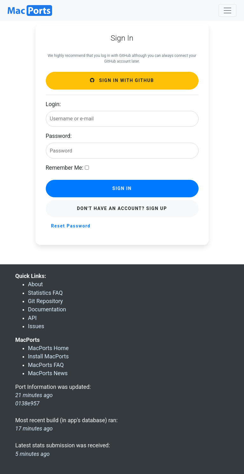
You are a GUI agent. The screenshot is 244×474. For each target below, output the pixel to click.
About (35, 284)
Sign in (122, 188)
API (32, 318)
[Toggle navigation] (227, 10)
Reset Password (71, 225)
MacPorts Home (48, 348)
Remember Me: (65, 168)
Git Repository (45, 301)
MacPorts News (48, 373)
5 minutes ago (32, 454)
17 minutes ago (34, 428)
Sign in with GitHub (122, 80)
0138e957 (27, 403)
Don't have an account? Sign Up (122, 208)
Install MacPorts (48, 356)
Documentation (47, 309)
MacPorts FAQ (46, 365)
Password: (59, 136)
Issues (36, 326)
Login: (53, 104)
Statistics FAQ (45, 293)
